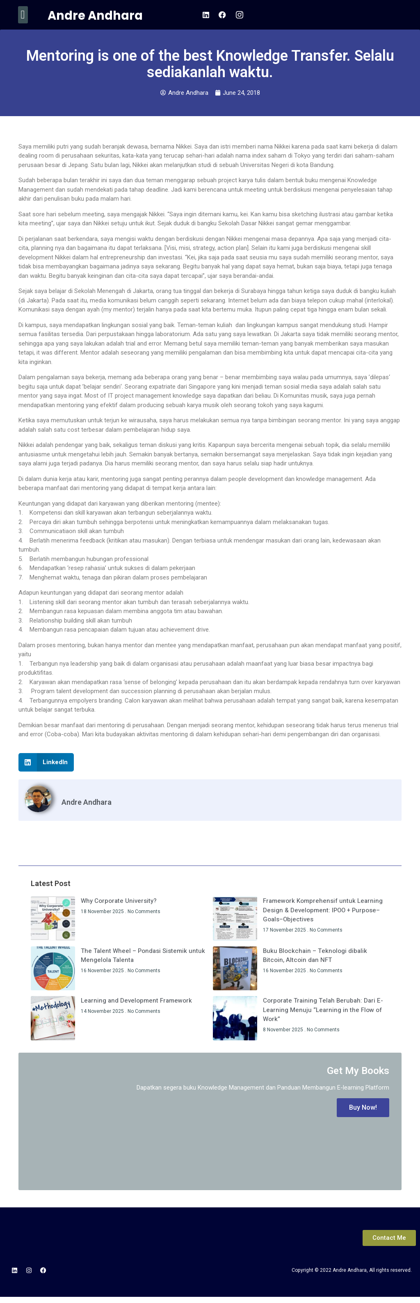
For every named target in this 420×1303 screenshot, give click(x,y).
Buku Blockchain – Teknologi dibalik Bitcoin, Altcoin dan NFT (315, 955)
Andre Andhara (95, 15)
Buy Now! (363, 1107)
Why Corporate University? (119, 900)
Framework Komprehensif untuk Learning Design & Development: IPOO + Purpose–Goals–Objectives (323, 910)
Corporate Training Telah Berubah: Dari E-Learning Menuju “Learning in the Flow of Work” (323, 1010)
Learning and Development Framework (136, 1000)
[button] (23, 14)
